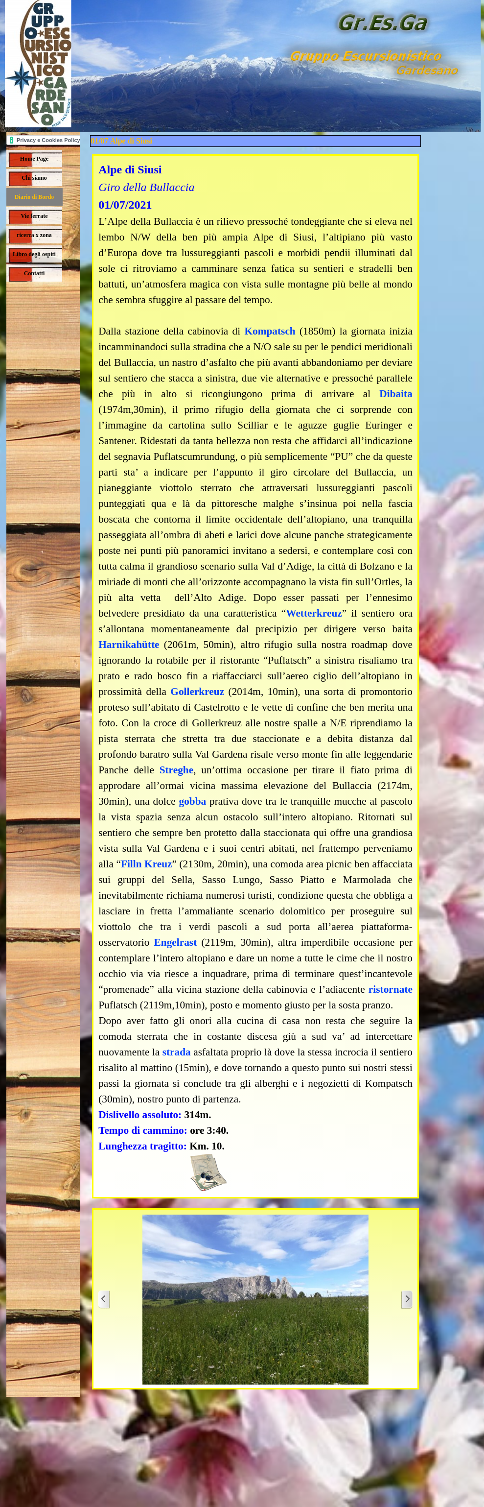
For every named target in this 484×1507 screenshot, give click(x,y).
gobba (193, 801)
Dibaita (396, 394)
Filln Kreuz (146, 864)
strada (176, 1052)
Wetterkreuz (314, 613)
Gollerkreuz (197, 691)
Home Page (34, 158)
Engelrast (175, 942)
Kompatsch (269, 331)
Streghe (177, 770)
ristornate (391, 989)
